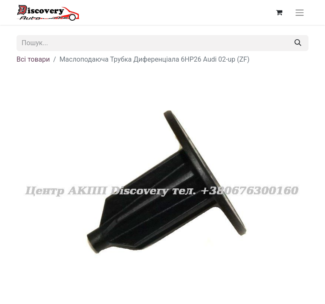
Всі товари (33, 59)
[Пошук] (297, 43)
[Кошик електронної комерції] (278, 12)
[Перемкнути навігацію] (299, 12)
